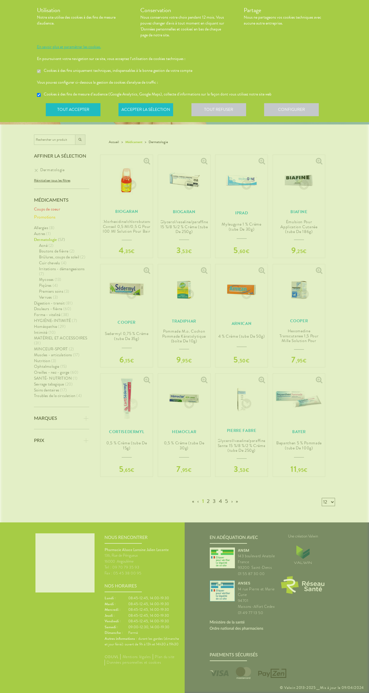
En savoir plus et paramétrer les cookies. (69, 47)
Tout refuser (221, 110)
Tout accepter (74, 110)
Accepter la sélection (147, 110)
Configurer (295, 110)
